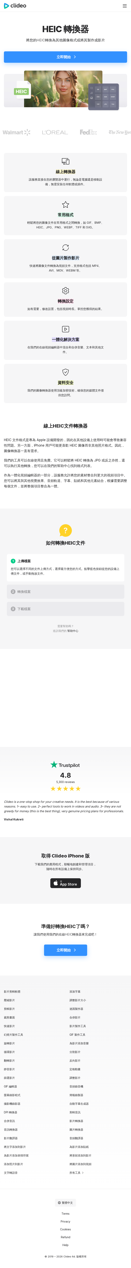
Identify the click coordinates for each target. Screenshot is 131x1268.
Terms (65, 1213)
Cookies (65, 1229)
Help (65, 1245)
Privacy (65, 1221)
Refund (65, 1237)
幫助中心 (63, 466)
